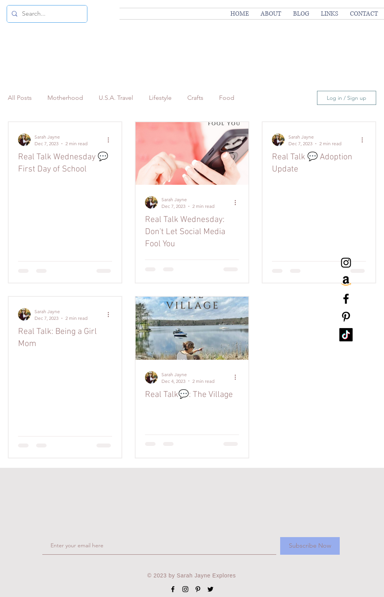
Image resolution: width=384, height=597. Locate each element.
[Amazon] (346, 280)
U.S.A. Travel (116, 97)
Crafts (195, 97)
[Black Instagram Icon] (346, 262)
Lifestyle (160, 97)
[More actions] (111, 139)
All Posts (20, 97)
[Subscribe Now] (310, 546)
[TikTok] (346, 334)
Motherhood (65, 97)
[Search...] (46, 13)
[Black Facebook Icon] (346, 298)
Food (226, 97)
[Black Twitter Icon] (210, 589)
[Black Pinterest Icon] (346, 316)
